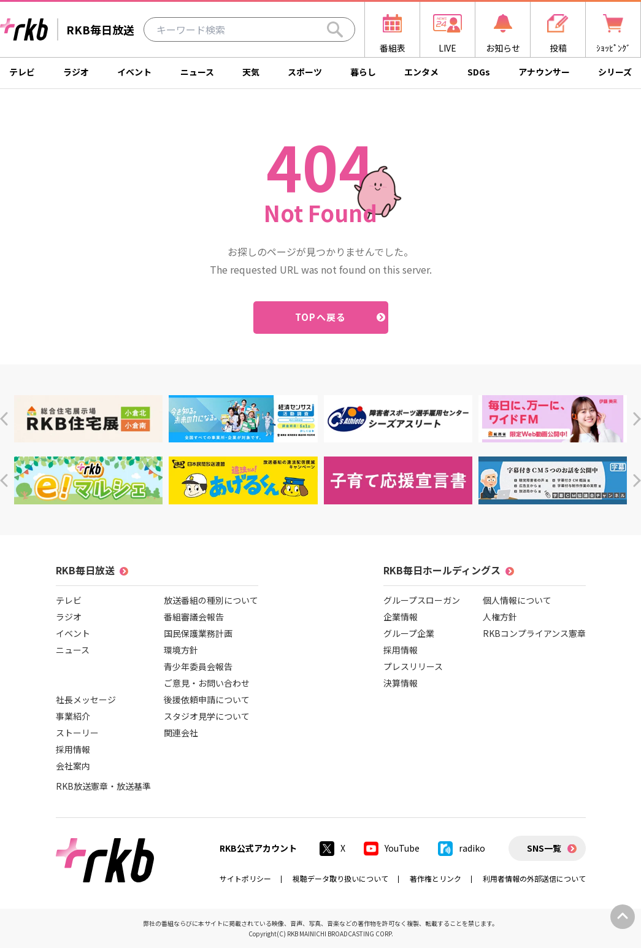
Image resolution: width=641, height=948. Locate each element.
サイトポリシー (245, 878)
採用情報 (73, 749)
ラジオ (76, 72)
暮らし (363, 72)
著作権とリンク (435, 878)
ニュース (197, 72)
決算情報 (400, 683)
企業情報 (400, 617)
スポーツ (305, 72)
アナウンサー (544, 72)
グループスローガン (421, 600)
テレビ (22, 72)
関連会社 (181, 732)
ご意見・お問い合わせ (207, 683)
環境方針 (181, 650)
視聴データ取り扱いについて (340, 878)
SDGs (478, 72)
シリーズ (615, 72)
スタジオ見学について (207, 716)
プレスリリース (413, 666)
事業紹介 (73, 716)
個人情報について (517, 600)
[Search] (335, 29)
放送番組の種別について (211, 600)
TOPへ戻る (320, 316)
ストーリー (77, 732)
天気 (250, 72)
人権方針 (500, 617)
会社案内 (73, 766)
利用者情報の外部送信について (534, 878)
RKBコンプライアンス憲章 (534, 633)
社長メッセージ (86, 699)
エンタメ (421, 72)
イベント (134, 72)
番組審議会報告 (194, 617)
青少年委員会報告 (198, 666)
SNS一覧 (544, 848)
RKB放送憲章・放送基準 (103, 786)
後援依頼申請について (207, 699)
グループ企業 (408, 633)
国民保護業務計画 (198, 633)
